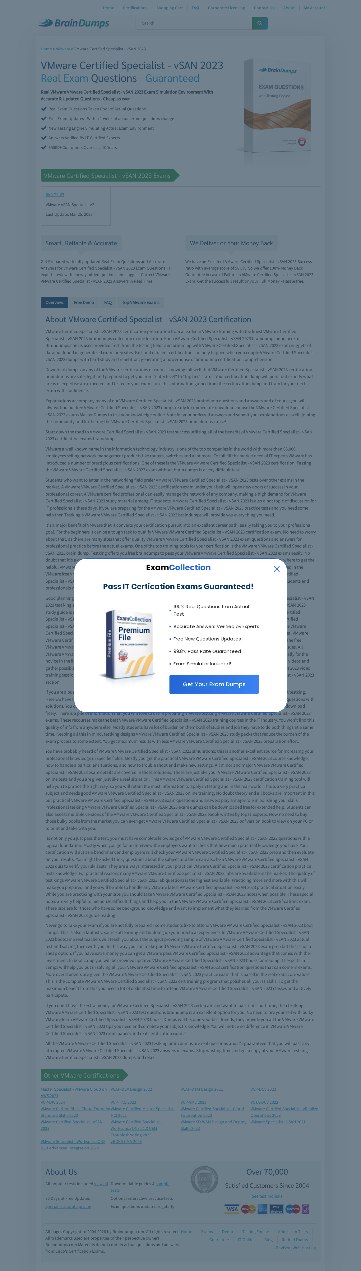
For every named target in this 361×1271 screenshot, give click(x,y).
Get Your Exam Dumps (214, 684)
